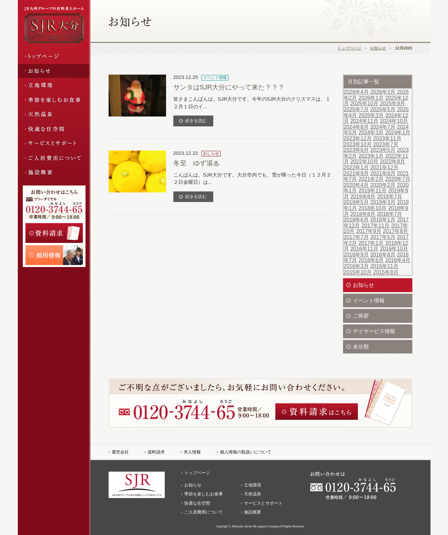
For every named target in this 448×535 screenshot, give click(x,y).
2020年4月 (356, 185)
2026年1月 (371, 98)
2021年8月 (383, 173)
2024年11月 (364, 121)
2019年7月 (389, 196)
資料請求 (156, 452)
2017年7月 (356, 237)
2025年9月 (392, 103)
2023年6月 (356, 150)
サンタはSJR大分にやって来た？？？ (229, 87)
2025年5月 (383, 109)
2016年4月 (398, 260)
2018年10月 (373, 208)
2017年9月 (369, 231)
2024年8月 (356, 127)
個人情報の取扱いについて (245, 452)
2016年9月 (356, 254)
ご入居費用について (203, 512)
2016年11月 (364, 248)
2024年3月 (371, 132)
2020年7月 (398, 179)
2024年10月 (394, 121)
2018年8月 (363, 214)
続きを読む (196, 120)
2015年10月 (358, 272)
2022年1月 (356, 167)
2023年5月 (383, 150)
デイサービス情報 (374, 331)
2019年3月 (383, 202)
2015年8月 (385, 272)
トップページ (349, 48)
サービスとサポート (263, 503)
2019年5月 (356, 202)
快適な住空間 (197, 503)
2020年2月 (383, 185)
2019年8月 (363, 196)
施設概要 (252, 512)
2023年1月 (371, 156)
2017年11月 (376, 225)
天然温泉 (252, 493)
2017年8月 (395, 231)
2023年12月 (358, 138)
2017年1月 (371, 243)
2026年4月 (356, 92)
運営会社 (120, 452)
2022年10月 (364, 161)
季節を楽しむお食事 (203, 493)
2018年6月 (356, 219)
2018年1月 (383, 219)
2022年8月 (392, 161)
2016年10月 (394, 248)
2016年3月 (356, 266)
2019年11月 (373, 190)
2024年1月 (398, 132)
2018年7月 (389, 214)
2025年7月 (356, 109)
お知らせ (378, 48)
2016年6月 (371, 260)
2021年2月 (371, 179)
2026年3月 (383, 92)
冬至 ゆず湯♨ (196, 163)
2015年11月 (384, 266)
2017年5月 (383, 237)
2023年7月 (385, 144)
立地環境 (252, 485)
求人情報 (192, 452)
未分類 (361, 347)
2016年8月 (383, 254)
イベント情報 (369, 300)
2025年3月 (371, 115)
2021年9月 (356, 173)
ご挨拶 (361, 315)
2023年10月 (358, 144)
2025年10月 (364, 103)
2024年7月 (383, 127)
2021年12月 (384, 167)
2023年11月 (387, 138)
